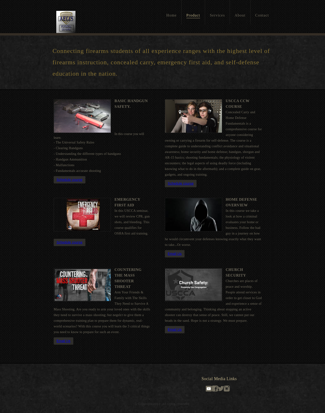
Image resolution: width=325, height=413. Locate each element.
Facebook (215, 388)
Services (217, 15)
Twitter (221, 388)
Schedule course (70, 180)
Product (193, 15)
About (240, 15)
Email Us (175, 254)
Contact (262, 15)
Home (171, 15)
